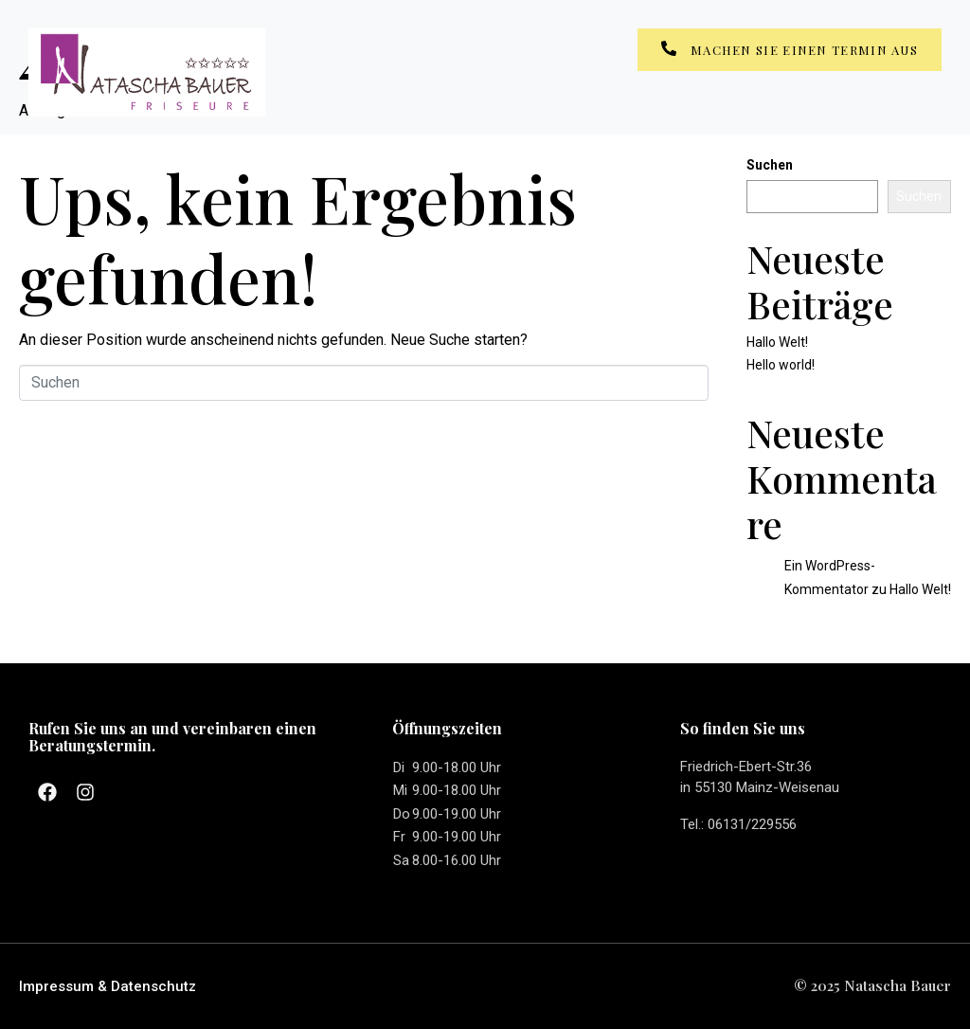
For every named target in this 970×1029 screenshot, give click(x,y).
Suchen (769, 164)
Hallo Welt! (777, 342)
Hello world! (780, 364)
